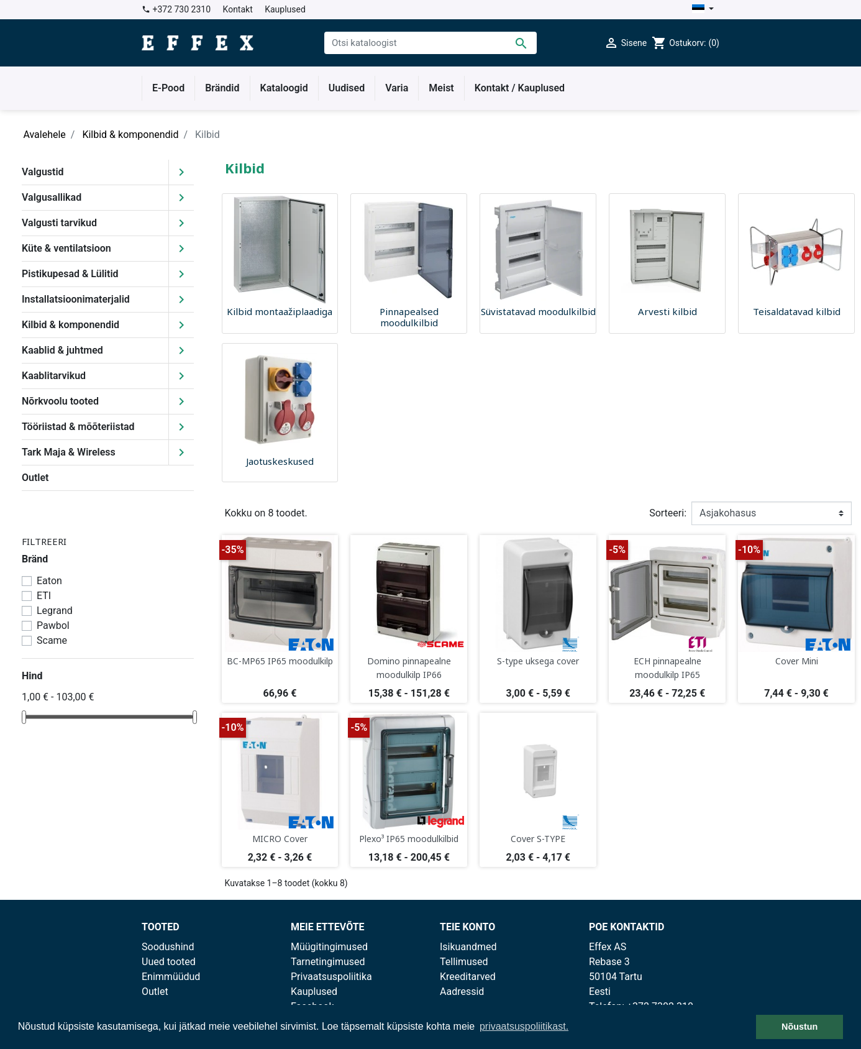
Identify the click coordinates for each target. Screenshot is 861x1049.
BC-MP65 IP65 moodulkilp (280, 661)
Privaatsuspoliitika (331, 977)
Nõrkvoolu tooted (60, 401)
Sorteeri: (667, 513)
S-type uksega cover (538, 661)
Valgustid (43, 172)
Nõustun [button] (799, 1027)
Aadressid (462, 991)
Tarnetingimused (328, 962)
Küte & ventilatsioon (66, 248)
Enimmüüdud (171, 977)
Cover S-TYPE (538, 839)
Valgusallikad (51, 197)
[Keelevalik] (702, 9)
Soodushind (168, 947)
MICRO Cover (280, 839)
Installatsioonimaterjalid (76, 299)
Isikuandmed (468, 947)
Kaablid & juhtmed (62, 350)
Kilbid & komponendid (70, 325)
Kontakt (238, 9)
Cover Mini (796, 661)
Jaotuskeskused (280, 461)
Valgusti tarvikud (59, 223)
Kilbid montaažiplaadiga (279, 311)
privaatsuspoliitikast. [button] (524, 1026)
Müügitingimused (329, 947)
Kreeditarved (468, 977)
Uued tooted (169, 962)
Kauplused (285, 9)
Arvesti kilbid (667, 311)
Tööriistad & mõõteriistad (78, 427)
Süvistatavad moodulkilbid (538, 311)
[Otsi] (430, 43)
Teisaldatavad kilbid (796, 311)
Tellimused (464, 962)
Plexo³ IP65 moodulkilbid (408, 839)
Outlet (35, 477)
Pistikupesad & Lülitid (70, 274)
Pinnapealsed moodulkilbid (409, 317)
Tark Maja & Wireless (69, 452)
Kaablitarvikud (54, 376)
